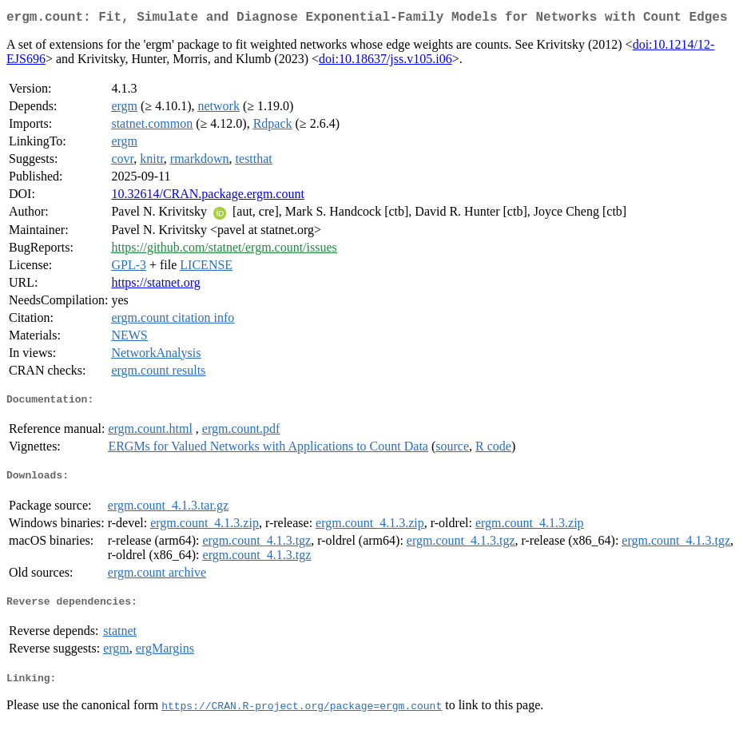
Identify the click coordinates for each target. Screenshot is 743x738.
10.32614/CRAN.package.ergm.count (207, 197)
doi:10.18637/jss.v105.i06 (385, 62)
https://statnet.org (155, 285)
